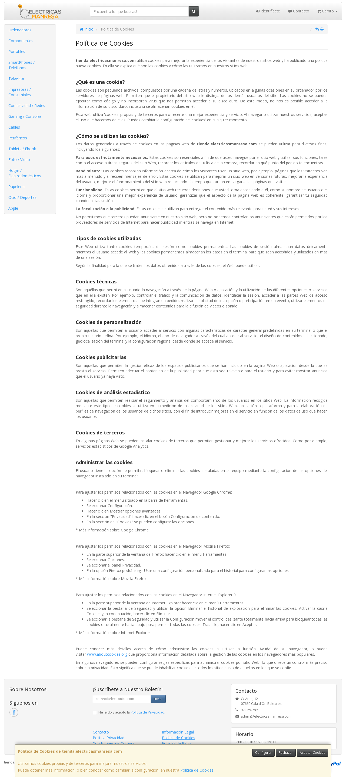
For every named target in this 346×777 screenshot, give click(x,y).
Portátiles (16, 51)
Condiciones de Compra (114, 743)
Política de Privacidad (147, 712)
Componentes (20, 40)
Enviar (158, 698)
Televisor (16, 78)
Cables (14, 127)
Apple (13, 208)
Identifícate (268, 11)
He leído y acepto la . (131, 712)
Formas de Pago (176, 743)
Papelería (16, 186)
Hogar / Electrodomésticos (24, 173)
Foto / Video (19, 159)
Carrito (327, 11)
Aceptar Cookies (312, 752)
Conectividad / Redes (26, 105)
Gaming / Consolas (25, 116)
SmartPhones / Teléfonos (21, 65)
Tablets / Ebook (22, 148)
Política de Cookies (197, 770)
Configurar (263, 752)
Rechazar (286, 752)
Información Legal (178, 732)
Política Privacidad (108, 737)
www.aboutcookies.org (107, 654)
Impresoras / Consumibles (19, 92)
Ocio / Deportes (22, 197)
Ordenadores (19, 29)
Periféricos (17, 137)
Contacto (298, 11)
